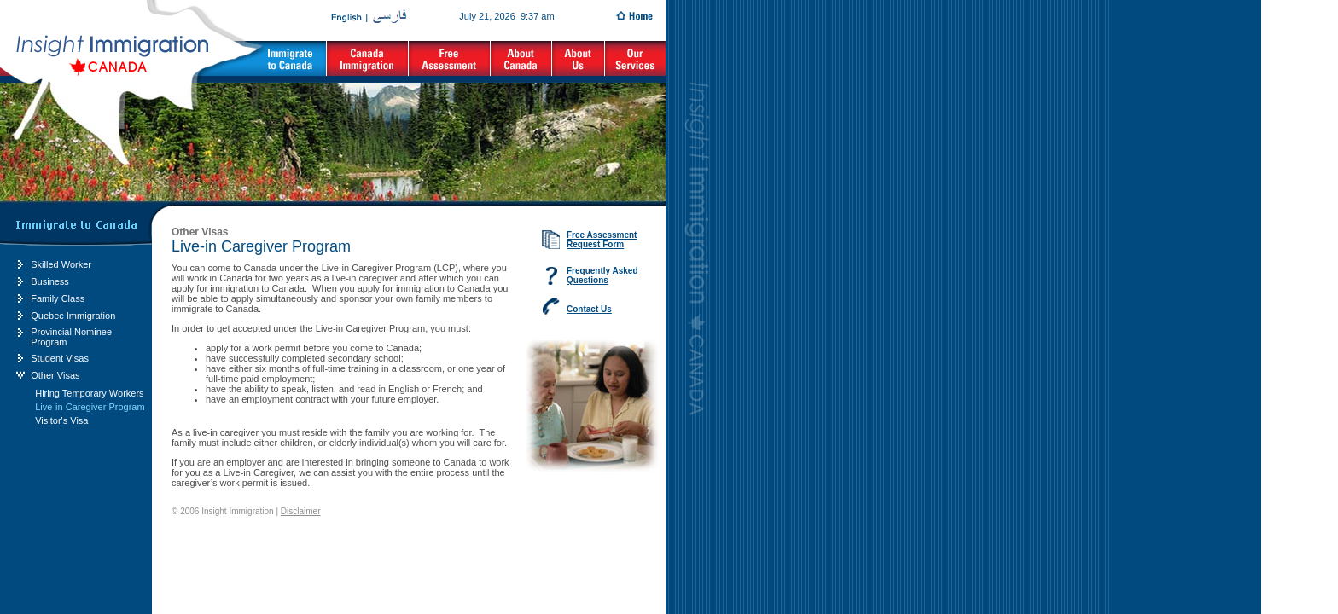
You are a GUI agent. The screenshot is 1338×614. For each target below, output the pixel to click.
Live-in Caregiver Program (89, 407)
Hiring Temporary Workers (89, 393)
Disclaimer (301, 511)
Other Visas (55, 375)
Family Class (57, 298)
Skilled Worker (61, 264)
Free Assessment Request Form (602, 239)
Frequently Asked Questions (602, 275)
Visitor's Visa (61, 420)
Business (50, 281)
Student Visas (60, 358)
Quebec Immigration (73, 315)
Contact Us (589, 309)
